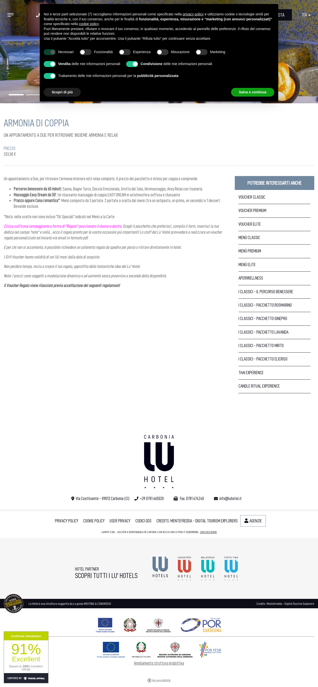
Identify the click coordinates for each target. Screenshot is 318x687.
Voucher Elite (249, 224)
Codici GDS (143, 521)
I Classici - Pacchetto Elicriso (262, 359)
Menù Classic (249, 237)
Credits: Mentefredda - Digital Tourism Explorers (197, 521)
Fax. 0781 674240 (191, 498)
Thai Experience (251, 372)
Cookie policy (94, 521)
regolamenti (111, 285)
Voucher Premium (252, 210)
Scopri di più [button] (62, 92)
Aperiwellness (250, 278)
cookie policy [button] (89, 24)
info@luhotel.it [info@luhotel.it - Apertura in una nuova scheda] (230, 498)
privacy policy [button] (193, 14)
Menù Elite (247, 264)
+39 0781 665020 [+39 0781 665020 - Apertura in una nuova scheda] (152, 498)
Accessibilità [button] (161, 681)
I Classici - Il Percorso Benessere (265, 291)
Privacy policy (66, 521)
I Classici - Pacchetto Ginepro (262, 318)
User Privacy (120, 521)
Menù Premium (249, 251)
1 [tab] (16, 94)
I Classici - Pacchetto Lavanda (263, 332)
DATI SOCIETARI (208, 532)
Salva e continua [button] (252, 92)
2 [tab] (33, 94)
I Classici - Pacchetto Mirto (261, 345)
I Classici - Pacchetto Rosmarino (265, 305)
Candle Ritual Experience (259, 386)
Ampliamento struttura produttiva (159, 663)
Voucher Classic (251, 197)
